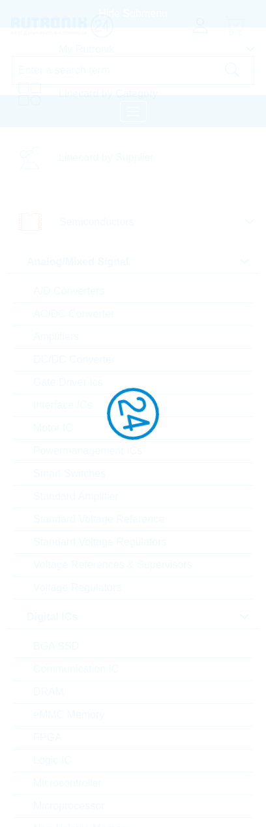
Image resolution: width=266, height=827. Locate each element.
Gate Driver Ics (68, 382)
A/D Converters (68, 291)
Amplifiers (56, 336)
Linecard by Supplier (106, 157)
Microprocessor (68, 805)
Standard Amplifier (76, 496)
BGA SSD (56, 646)
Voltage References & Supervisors (112, 564)
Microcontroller (67, 783)
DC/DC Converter (74, 359)
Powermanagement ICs (87, 450)
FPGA (47, 737)
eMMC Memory (68, 714)
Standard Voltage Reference (98, 519)
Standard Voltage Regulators (100, 541)
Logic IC (52, 760)
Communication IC (76, 669)
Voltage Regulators (77, 587)
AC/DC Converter (73, 313)
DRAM (48, 691)
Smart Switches (69, 473)
